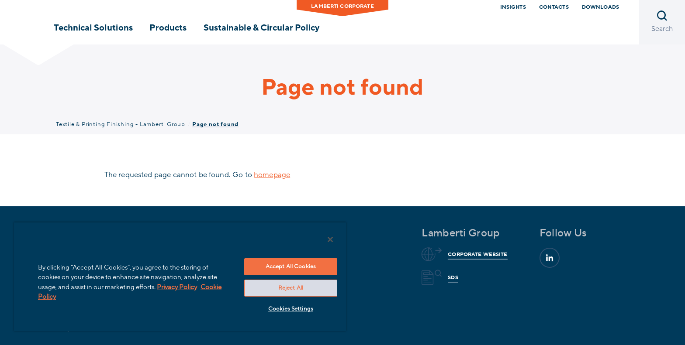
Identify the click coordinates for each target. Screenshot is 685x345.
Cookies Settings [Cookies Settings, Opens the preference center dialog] (290, 309)
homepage (272, 175)
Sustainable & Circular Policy (262, 28)
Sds (451, 277)
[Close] (330, 239)
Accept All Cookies (291, 266)
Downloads (600, 6)
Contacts (554, 6)
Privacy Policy (177, 287)
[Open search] (662, 22)
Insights (513, 6)
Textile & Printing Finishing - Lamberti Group (120, 124)
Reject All (290, 288)
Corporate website (476, 254)
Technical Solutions (93, 28)
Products (168, 28)
